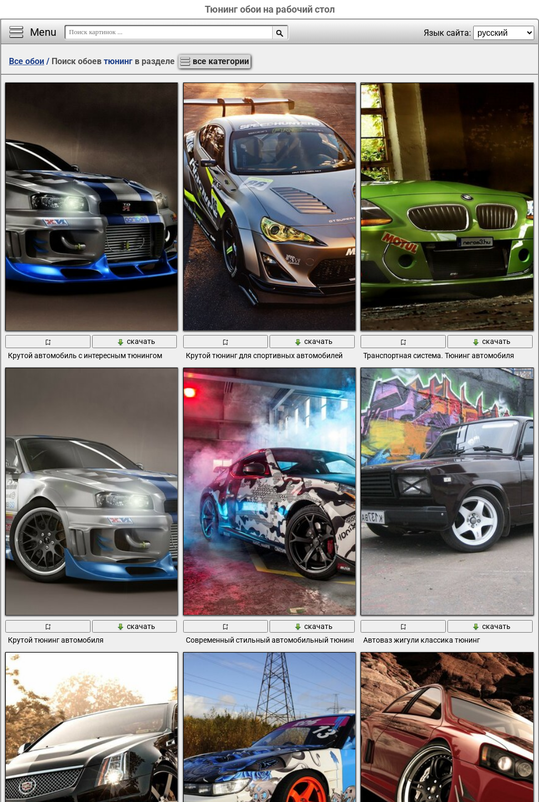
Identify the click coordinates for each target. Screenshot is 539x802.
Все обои (26, 61)
